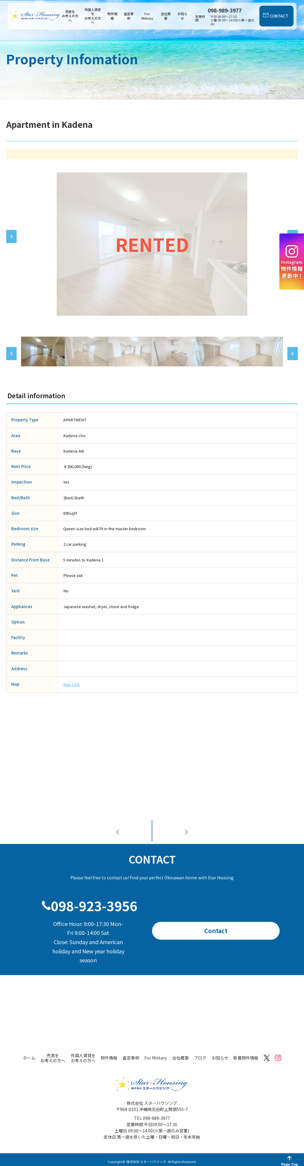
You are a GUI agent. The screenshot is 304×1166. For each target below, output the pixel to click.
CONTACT (279, 16)
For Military (147, 16)
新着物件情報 (245, 1053)
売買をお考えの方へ (70, 16)
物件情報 (112, 16)
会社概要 (166, 16)
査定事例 (128, 16)
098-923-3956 (94, 900)
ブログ (200, 1053)
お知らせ (182, 16)
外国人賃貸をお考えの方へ (93, 16)
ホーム (29, 1053)
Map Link (71, 684)
